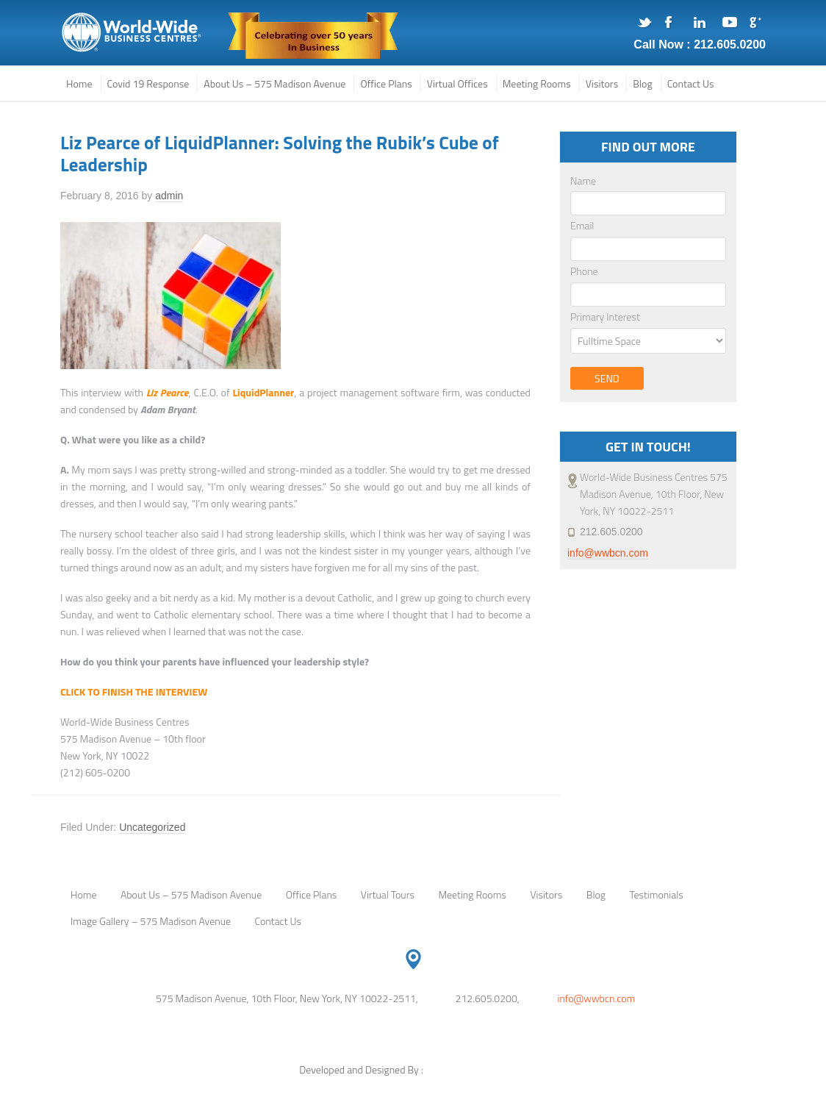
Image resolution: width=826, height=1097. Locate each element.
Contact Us (278, 921)
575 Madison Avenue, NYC (132, 33)
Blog (596, 894)
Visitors (546, 894)
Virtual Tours (387, 894)
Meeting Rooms (472, 894)
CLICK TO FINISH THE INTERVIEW (133, 691)
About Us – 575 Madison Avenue (191, 894)
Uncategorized (152, 827)
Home (84, 894)
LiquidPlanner (263, 392)
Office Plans (311, 894)
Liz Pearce (167, 392)
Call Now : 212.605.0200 (699, 44)
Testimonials (656, 894)
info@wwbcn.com (607, 553)
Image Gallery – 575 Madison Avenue (151, 921)
